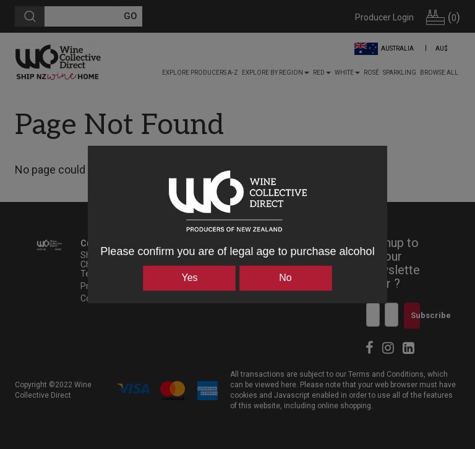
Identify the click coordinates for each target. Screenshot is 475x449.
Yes (189, 277)
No (285, 277)
